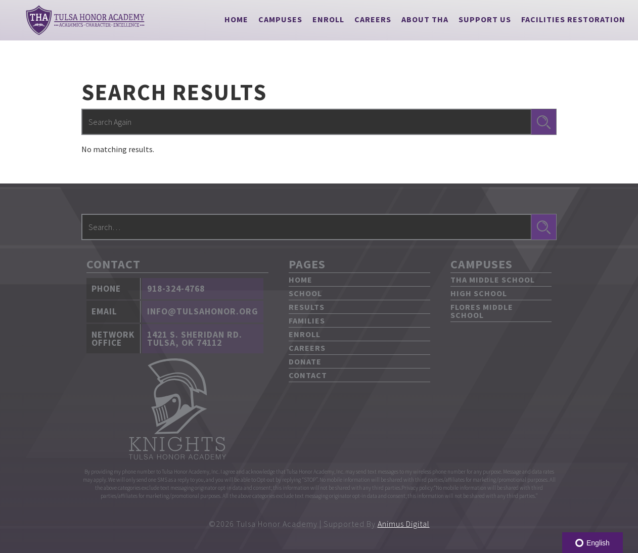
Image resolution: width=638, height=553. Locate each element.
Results (307, 307)
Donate (305, 361)
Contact (308, 375)
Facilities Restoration (573, 19)
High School (478, 293)
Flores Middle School (481, 311)
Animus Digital (404, 524)
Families (307, 320)
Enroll (328, 19)
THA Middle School (492, 279)
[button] (280, 19)
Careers (372, 19)
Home (236, 19)
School (305, 293)
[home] (85, 20)
